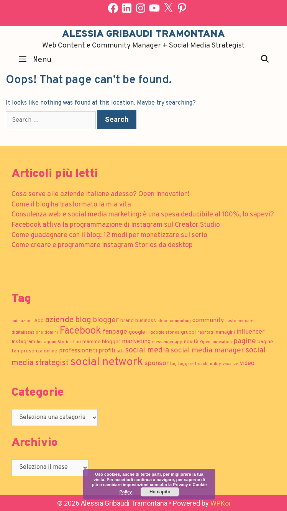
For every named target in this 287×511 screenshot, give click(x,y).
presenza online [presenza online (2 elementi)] (39, 351)
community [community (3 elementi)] (208, 320)
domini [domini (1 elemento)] (51, 332)
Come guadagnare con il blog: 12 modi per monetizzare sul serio (109, 235)
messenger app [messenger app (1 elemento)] (167, 342)
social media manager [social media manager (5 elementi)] (207, 350)
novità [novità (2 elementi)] (191, 342)
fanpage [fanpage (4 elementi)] (115, 332)
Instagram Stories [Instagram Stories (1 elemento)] (54, 342)
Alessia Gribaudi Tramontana (143, 34)
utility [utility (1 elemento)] (215, 364)
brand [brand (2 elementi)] (127, 321)
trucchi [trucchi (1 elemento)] (201, 364)
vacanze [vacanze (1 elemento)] (230, 364)
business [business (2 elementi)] (145, 321)
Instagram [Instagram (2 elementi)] (23, 342)
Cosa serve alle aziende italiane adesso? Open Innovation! (100, 194)
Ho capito (160, 492)
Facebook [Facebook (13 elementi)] (80, 331)
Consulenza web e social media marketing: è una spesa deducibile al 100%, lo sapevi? (142, 214)
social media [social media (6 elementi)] (147, 350)
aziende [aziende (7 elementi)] (59, 320)
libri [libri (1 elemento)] (77, 342)
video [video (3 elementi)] (247, 363)
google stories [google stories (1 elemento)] (164, 332)
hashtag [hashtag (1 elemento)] (205, 332)
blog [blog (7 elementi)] (83, 320)
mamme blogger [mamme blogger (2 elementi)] (101, 342)
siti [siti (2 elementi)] (120, 351)
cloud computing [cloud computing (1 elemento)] (174, 321)
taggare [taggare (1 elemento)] (186, 364)
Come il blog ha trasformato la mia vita (71, 204)
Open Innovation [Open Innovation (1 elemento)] (216, 342)
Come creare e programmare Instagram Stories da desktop (102, 245)
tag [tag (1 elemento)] (173, 364)
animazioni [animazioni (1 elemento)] (22, 321)
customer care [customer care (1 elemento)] (239, 321)
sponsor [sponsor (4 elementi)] (156, 363)
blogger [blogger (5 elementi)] (106, 320)
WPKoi (220, 503)
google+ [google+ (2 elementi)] (139, 332)
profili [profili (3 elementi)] (106, 351)
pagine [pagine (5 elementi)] (244, 341)
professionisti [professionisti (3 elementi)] (78, 351)
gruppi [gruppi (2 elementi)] (188, 332)
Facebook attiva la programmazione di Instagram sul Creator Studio (115, 225)
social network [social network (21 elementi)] (106, 362)
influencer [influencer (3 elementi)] (250, 332)
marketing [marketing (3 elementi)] (136, 342)
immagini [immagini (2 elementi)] (225, 332)
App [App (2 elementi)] (39, 321)
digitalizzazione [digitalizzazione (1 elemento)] (27, 332)
